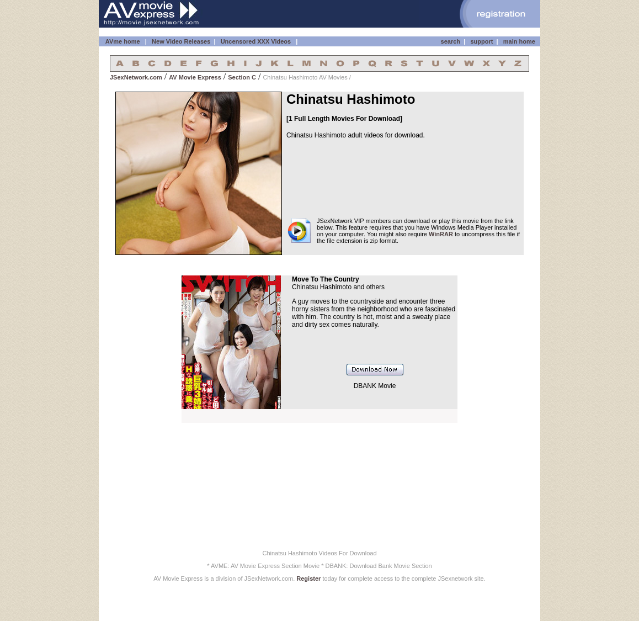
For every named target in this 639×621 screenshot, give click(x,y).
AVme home (122, 41)
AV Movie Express (195, 77)
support (481, 41)
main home (519, 41)
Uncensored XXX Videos (257, 41)
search (450, 41)
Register (308, 578)
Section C (242, 77)
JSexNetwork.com (136, 77)
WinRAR (441, 234)
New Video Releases (181, 41)
